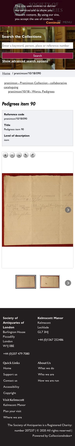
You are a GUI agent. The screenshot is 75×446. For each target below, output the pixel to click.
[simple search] (37, 45)
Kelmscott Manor (14, 405)
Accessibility (11, 387)
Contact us (10, 380)
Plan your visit (12, 411)
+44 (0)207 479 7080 (16, 353)
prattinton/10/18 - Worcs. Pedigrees (31, 91)
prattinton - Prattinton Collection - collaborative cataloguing (35, 85)
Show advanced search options (25, 61)
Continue (53, 22)
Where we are (12, 417)
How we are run (48, 380)
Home (6, 73)
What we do (46, 368)
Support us (10, 374)
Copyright (9, 393)
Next (68, 210)
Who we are (46, 374)
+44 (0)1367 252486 (50, 340)
